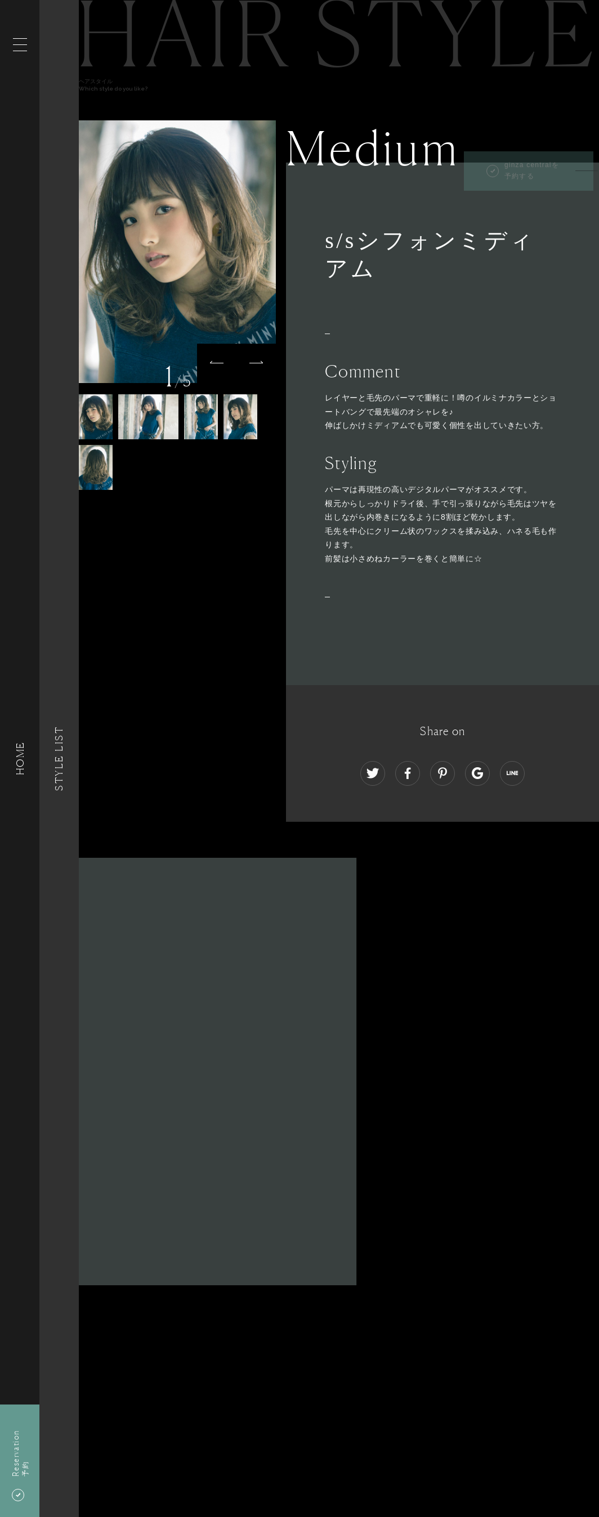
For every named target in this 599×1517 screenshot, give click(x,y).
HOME (20, 758)
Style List (59, 758)
